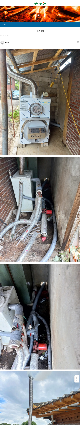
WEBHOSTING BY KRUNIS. (27, 423)
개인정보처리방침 (20, 413)
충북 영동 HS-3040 (11, 406)
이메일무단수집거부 (32, 413)
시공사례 (40, 25)
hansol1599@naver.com (51, 418)
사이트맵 (41, 413)
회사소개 (10, 413)
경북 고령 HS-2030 (11, 403)
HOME (36, 20)
